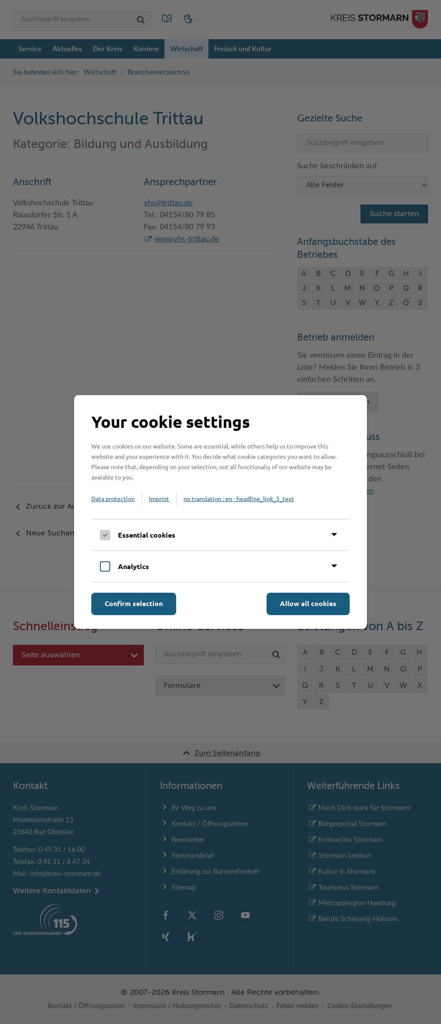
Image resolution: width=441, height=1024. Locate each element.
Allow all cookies (308, 603)
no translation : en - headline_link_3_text (238, 498)
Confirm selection (134, 603)
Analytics (133, 566)
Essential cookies (146, 534)
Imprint (159, 498)
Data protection (113, 498)
